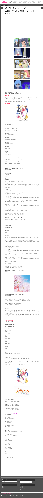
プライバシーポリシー (23, 488)
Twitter (3, 487)
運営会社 (21, 489)
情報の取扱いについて (23, 487)
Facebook (3, 486)
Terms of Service (25, 495)
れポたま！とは (22, 486)
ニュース (3, 5)
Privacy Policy (19, 495)
